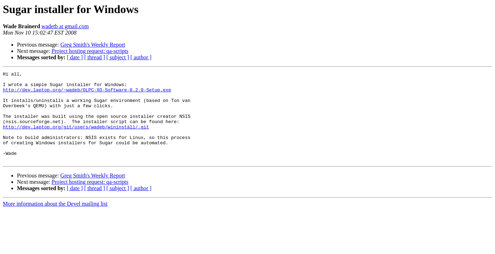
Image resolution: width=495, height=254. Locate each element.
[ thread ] (94, 57)
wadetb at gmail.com (65, 26)
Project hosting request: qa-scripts (90, 51)
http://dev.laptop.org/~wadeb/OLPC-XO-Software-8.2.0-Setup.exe (87, 94)
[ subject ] (117, 57)
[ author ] (141, 57)
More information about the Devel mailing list (55, 222)
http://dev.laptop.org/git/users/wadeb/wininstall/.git (76, 138)
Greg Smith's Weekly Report (92, 45)
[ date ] (75, 57)
